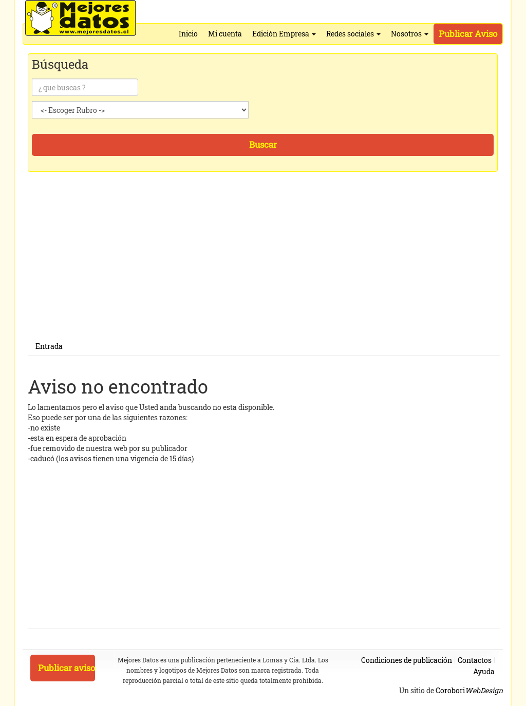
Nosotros (409, 33)
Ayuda (484, 671)
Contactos (475, 660)
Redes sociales (353, 33)
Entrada (49, 346)
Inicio (188, 33)
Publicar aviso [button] (66, 668)
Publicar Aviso (468, 34)
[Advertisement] (264, 265)
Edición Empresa (284, 33)
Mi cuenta (225, 33)
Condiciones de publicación (406, 660)
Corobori (469, 690)
